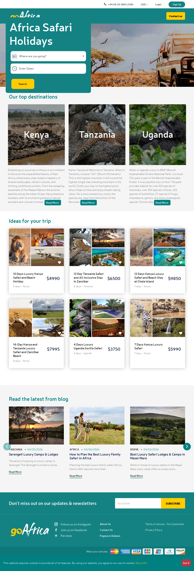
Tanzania (97, 134)
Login (158, 4)
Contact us (175, 16)
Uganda (157, 134)
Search (23, 84)
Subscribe (173, 503)
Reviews (63, 536)
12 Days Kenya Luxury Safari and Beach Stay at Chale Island (149, 277)
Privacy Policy (153, 529)
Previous (7, 446)
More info (141, 563)
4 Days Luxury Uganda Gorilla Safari (88, 346)
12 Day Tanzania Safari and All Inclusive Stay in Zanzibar (88, 277)
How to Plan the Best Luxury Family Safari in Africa (95, 456)
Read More (15, 472)
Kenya (36, 134)
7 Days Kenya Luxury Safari (148, 346)
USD (144, 4)
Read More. (52, 202)
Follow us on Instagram (72, 524)
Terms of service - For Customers (164, 524)
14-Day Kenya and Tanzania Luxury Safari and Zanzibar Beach (26, 350)
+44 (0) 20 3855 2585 (120, 4)
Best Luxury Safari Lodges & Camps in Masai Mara (157, 456)
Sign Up (177, 4)
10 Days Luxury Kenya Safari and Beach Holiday (28, 277)
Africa (74, 449)
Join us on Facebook (70, 530)
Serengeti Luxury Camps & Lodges (33, 454)
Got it (186, 563)
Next (187, 446)
